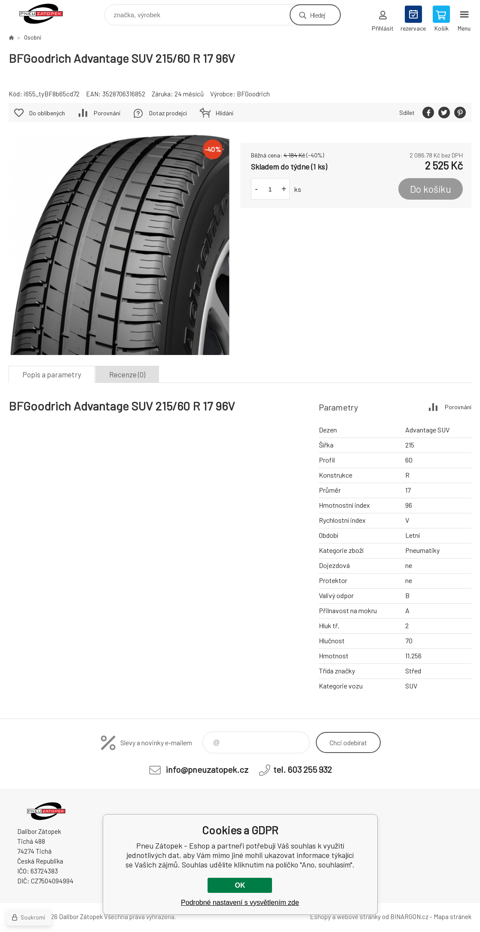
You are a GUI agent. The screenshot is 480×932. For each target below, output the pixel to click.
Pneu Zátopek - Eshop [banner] (47, 12)
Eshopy (320, 916)
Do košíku (430, 189)
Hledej (317, 15)
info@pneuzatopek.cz (207, 769)
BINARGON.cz (409, 916)
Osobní (32, 37)
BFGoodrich (253, 94)
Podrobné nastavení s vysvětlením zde (240, 902)
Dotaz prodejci (168, 113)
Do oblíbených (47, 113)
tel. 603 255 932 (302, 769)
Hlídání (224, 113)
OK (240, 885)
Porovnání (107, 113)
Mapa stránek (452, 916)
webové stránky (359, 916)
